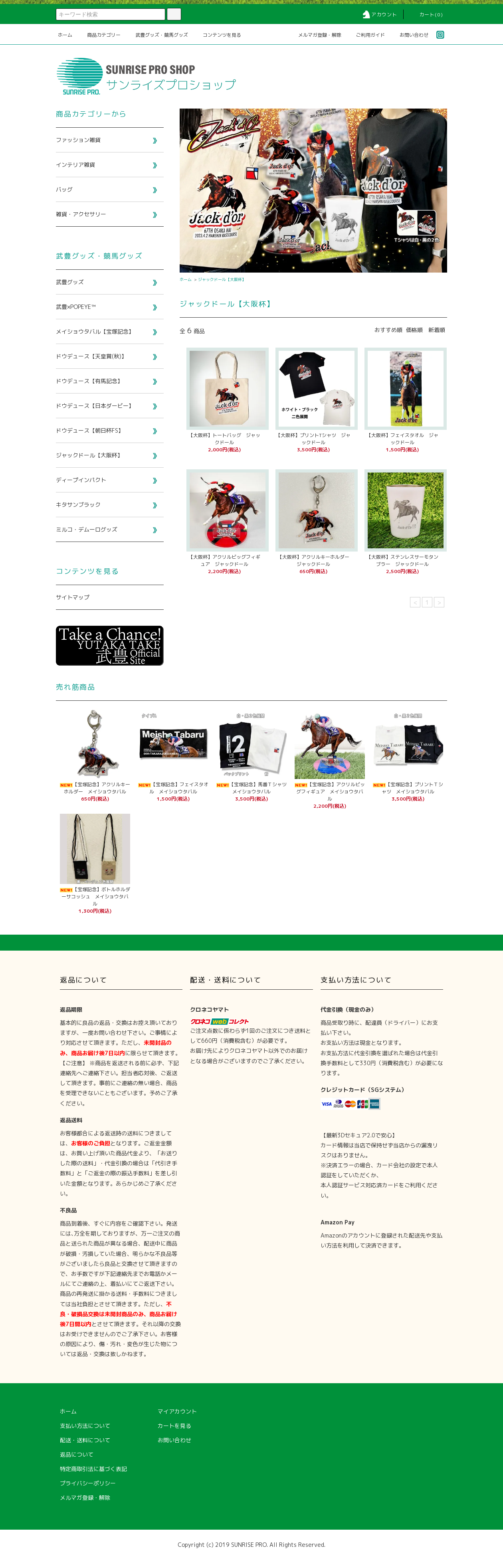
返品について (76, 1454)
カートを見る (174, 1426)
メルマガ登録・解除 (315, 35)
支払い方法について (85, 1426)
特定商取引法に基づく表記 (93, 1469)
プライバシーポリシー (88, 1483)
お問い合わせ (409, 35)
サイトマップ (72, 597)
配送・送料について (85, 1440)
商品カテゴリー (99, 35)
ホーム (65, 35)
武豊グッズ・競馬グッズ (157, 35)
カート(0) (426, 14)
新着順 (436, 330)
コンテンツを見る (217, 35)
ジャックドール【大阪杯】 (222, 279)
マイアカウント (177, 1411)
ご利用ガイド (366, 35)
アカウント (380, 14)
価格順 (414, 330)
